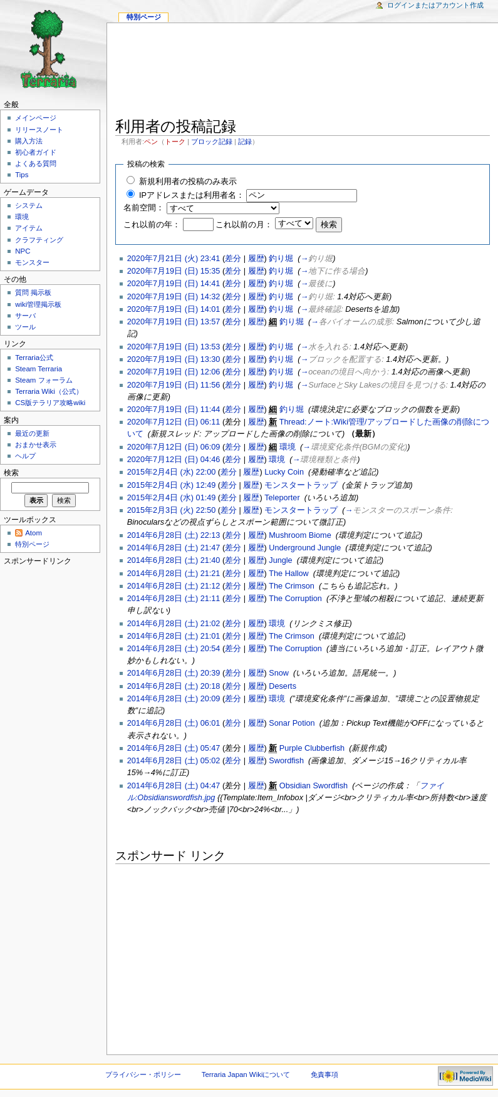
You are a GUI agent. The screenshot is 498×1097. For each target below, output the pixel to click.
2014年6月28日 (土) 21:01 (173, 636)
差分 (233, 258)
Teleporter (281, 497)
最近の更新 (32, 433)
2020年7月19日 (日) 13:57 (173, 321)
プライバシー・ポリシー (143, 1074)
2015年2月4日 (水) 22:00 (171, 472)
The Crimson (291, 586)
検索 (11, 472)
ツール (25, 327)
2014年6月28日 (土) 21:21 (173, 573)
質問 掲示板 (33, 292)
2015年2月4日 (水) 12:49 (171, 485)
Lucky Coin (284, 472)
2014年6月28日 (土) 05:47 (173, 748)
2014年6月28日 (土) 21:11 (173, 598)
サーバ (25, 315)
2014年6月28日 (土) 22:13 (173, 535)
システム (29, 205)
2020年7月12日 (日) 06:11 (173, 422)
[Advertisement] (302, 72)
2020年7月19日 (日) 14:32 (173, 296)
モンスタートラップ (301, 485)
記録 (245, 141)
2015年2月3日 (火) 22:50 (171, 510)
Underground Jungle (305, 547)
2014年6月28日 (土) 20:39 (173, 673)
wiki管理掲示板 (38, 304)
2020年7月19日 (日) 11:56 (173, 385)
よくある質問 (35, 163)
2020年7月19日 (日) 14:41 (173, 283)
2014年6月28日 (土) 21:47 (173, 547)
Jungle (280, 560)
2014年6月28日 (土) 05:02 (173, 760)
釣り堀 (281, 258)
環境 (287, 447)
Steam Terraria (38, 369)
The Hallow (288, 573)
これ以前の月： (243, 224)
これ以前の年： (151, 224)
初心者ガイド (35, 152)
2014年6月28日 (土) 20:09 (173, 698)
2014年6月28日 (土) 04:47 (173, 785)
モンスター (32, 262)
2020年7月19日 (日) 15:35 (173, 271)
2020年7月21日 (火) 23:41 (173, 258)
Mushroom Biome (300, 535)
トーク (175, 141)
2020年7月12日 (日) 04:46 (173, 459)
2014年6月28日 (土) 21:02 (173, 623)
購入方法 (29, 141)
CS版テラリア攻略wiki (50, 402)
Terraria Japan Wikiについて (246, 1074)
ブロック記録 (211, 141)
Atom (33, 533)
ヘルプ (25, 456)
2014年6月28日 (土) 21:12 (173, 586)
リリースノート (39, 129)
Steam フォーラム (43, 380)
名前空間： (143, 207)
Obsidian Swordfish (313, 785)
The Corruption (295, 598)
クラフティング (39, 240)
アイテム (29, 228)
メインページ (35, 117)
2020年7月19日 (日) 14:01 (173, 309)
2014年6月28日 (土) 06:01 (173, 723)
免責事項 (324, 1074)
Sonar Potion (291, 723)
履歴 (256, 258)
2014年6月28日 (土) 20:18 (173, 686)
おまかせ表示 (35, 444)
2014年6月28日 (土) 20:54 (173, 648)
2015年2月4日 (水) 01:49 (171, 497)
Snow (279, 673)
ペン (151, 141)
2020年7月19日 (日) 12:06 (173, 372)
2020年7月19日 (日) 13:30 (173, 359)
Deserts (282, 686)
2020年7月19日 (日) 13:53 (173, 346)
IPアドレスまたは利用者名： (191, 195)
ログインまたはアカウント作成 (435, 5)
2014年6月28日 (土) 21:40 (173, 560)
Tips (21, 174)
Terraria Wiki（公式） (49, 391)
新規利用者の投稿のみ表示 (188, 181)
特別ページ (144, 17)
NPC (22, 251)
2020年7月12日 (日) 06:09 (173, 447)
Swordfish (286, 760)
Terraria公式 (34, 357)
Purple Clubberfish (312, 748)
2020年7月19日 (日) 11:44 (173, 409)
